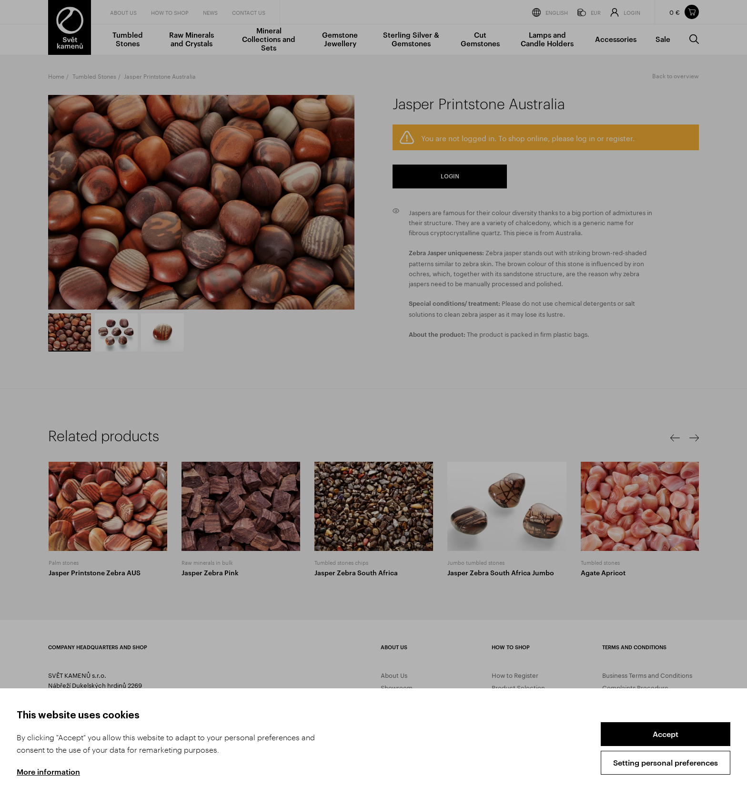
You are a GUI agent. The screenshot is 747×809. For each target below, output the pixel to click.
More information (48, 771)
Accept (665, 733)
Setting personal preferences (665, 762)
